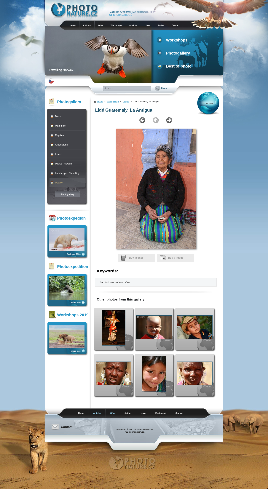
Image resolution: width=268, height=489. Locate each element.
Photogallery (174, 53)
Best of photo (175, 66)
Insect (58, 154)
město (127, 282)
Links (147, 25)
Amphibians (61, 144)
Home (73, 25)
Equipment (160, 413)
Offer (100, 25)
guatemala (109, 282)
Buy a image (175, 257)
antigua (119, 282)
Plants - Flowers (63, 163)
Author (161, 25)
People (59, 182)
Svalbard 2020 (74, 254)
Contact (176, 25)
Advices (133, 25)
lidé (101, 282)
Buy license (136, 257)
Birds (58, 116)
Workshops (116, 25)
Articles (87, 25)
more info (76, 302)
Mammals (60, 125)
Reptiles (59, 135)
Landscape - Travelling (67, 173)
